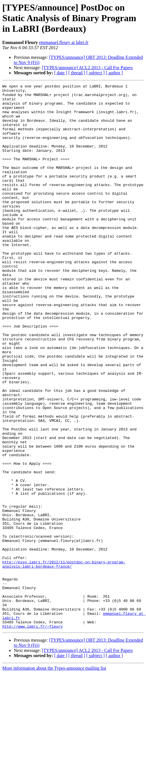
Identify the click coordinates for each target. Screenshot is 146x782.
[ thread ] (76, 72)
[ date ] (60, 72)
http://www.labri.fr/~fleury (32, 735)
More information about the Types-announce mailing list (54, 777)
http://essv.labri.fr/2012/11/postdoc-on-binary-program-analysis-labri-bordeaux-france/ (63, 660)
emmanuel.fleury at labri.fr (63, 42)
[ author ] (114, 72)
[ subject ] (95, 72)
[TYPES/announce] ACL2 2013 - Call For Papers (87, 67)
